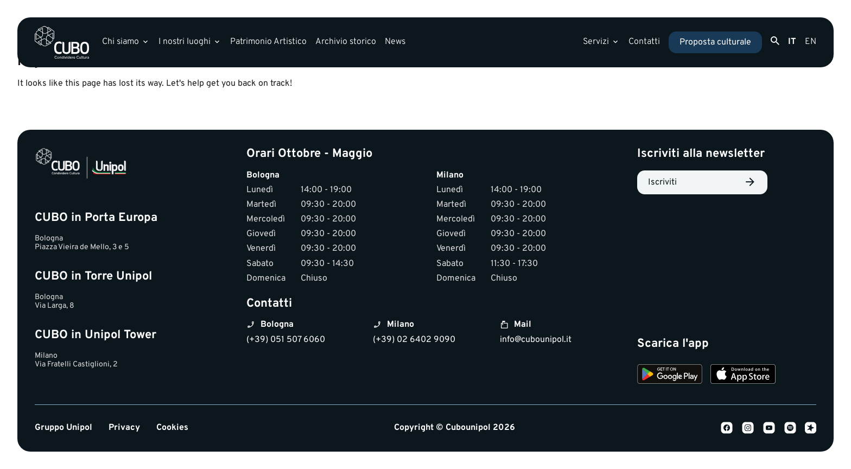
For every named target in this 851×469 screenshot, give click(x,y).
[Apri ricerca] (775, 41)
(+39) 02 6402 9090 (414, 339)
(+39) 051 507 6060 (285, 339)
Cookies (172, 428)
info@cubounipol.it (535, 339)
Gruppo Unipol (63, 428)
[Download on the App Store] (743, 375)
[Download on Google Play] (669, 375)
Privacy (124, 428)
